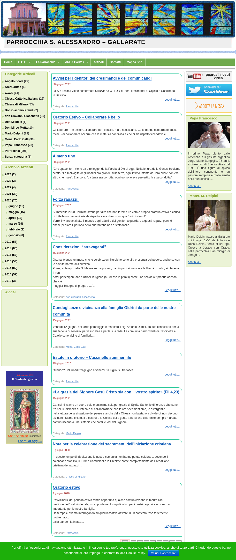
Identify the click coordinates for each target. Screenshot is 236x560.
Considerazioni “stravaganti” (79, 247)
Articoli (99, 62)
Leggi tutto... (173, 99)
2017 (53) (11, 255)
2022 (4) (10, 187)
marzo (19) (15, 223)
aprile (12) (15, 218)
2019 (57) (11, 241)
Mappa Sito (134, 62)
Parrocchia (12, 151)
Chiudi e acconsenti (163, 553)
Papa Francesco (16, 145)
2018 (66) (11, 248)
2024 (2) (10, 174)
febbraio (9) (16, 229)
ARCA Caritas (75, 62)
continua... (194, 186)
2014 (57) (11, 274)
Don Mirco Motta (16, 127)
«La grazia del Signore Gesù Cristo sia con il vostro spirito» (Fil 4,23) (116, 392)
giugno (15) (16, 206)
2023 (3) (10, 181)
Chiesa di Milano (16, 104)
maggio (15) (16, 212)
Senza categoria (16, 156)
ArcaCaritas (13, 87)
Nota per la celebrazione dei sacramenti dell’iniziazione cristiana (112, 444)
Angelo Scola (14, 81)
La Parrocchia (46, 62)
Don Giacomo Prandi (19, 110)
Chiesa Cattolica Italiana (21, 98)
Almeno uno (64, 156)
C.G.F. (23, 62)
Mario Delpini (14, 133)
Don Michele (13, 122)
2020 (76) (11, 200)
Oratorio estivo (66, 487)
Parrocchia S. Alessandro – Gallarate (76, 42)
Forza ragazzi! (66, 199)
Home (8, 62)
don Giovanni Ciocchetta (22, 116)
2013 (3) (10, 281)
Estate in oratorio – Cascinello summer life (92, 357)
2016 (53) (11, 261)
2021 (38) (11, 194)
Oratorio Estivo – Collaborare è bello (86, 117)
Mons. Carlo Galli (17, 139)
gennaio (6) (16, 235)
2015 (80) (11, 268)
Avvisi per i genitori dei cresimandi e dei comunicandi (102, 78)
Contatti (115, 62)
